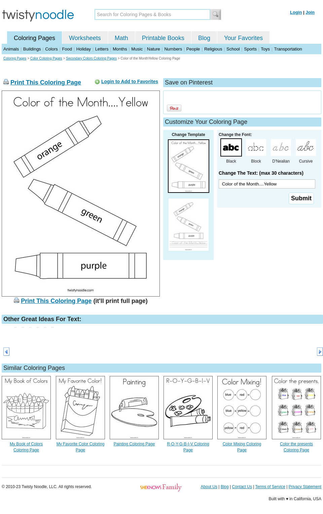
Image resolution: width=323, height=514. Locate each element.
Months (120, 49)
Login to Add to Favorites (129, 81)
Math (121, 38)
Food (67, 49)
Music (137, 49)
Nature (153, 49)
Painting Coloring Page (134, 444)
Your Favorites (243, 38)
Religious (213, 49)
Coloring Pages (34, 38)
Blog (204, 38)
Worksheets (85, 38)
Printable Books (163, 38)
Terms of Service (270, 486)
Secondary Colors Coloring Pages (91, 58)
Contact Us (242, 486)
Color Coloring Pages (46, 58)
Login (296, 12)
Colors (51, 49)
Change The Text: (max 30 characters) (261, 173)
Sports (250, 49)
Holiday (83, 49)
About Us (209, 486)
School (233, 49)
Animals (11, 49)
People (193, 49)
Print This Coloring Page (45, 82)
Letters (102, 49)
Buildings (32, 49)
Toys (265, 49)
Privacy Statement (305, 486)
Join (310, 12)
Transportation (288, 49)
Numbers (173, 49)
